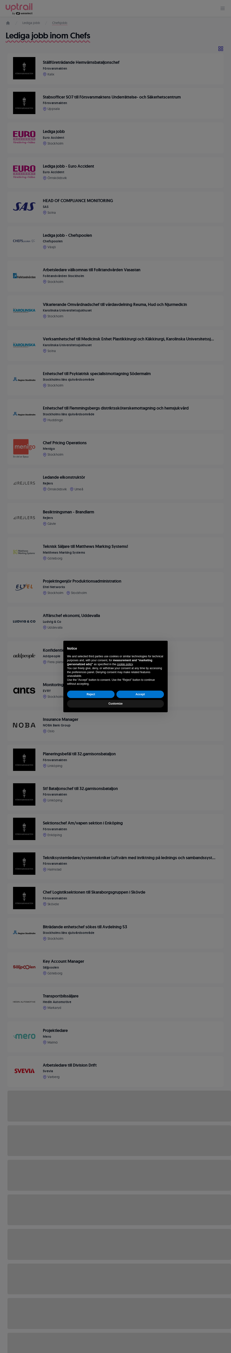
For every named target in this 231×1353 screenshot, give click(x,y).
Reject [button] (91, 694)
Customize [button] (116, 703)
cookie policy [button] (125, 664)
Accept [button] (140, 694)
